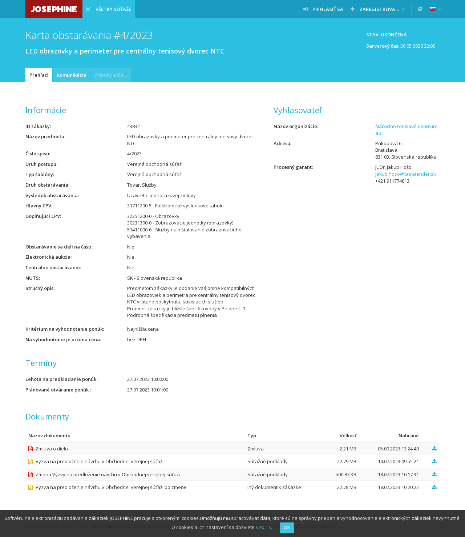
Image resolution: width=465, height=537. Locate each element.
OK (287, 528)
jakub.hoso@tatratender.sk (405, 174)
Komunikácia (71, 75)
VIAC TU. (265, 527)
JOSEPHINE (54, 9)
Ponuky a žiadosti (113, 75)
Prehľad (38, 75)
